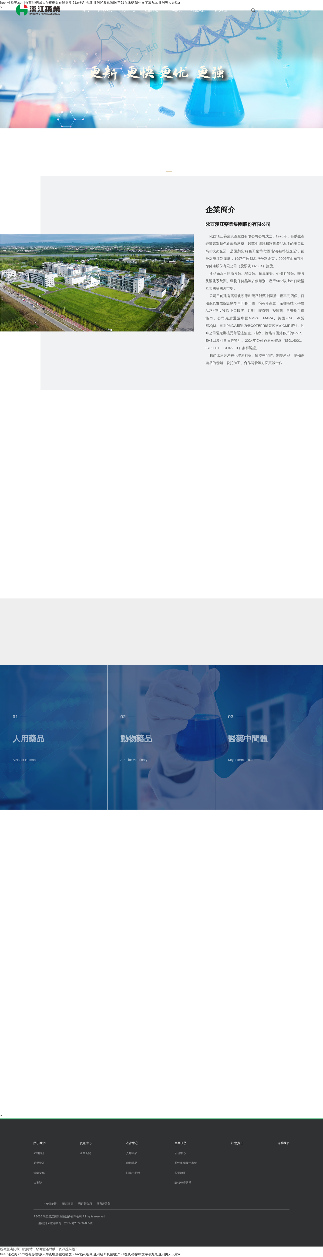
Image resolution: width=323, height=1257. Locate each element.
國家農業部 (104, 1203)
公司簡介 (39, 1153)
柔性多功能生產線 (186, 1163)
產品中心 (152, 10)
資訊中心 (128, 10)
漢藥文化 (39, 1173)
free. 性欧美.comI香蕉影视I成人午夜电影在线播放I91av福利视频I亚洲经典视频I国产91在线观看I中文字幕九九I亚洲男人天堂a (90, 1254)
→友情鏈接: (50, 1203)
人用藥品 (131, 1153)
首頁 (85, 10)
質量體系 (180, 1173)
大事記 (38, 1182)
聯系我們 (222, 10)
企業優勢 (175, 10)
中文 (289, 10)
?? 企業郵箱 (270, 10)
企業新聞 (85, 1153)
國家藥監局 (85, 1203)
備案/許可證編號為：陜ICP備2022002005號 (65, 1223)
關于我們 (105, 10)
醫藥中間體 (133, 1173)
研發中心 (180, 1153)
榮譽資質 (39, 1163)
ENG (303, 10)
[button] (154, 171)
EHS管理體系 (183, 1182)
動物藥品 (131, 1163)
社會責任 (198, 10)
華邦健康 (67, 1203)
